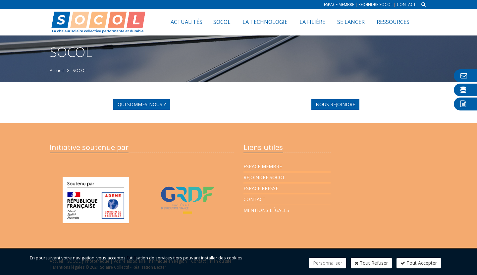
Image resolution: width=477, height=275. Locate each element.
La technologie (265, 22)
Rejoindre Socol (375, 4)
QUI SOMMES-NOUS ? (142, 104)
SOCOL (222, 22)
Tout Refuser (371, 263)
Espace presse (260, 188)
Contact (406, 4)
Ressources (393, 22)
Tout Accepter (418, 263)
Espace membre (339, 4)
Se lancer (351, 22)
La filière (312, 22)
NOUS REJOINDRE (335, 104)
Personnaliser (327, 263)
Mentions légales (266, 210)
